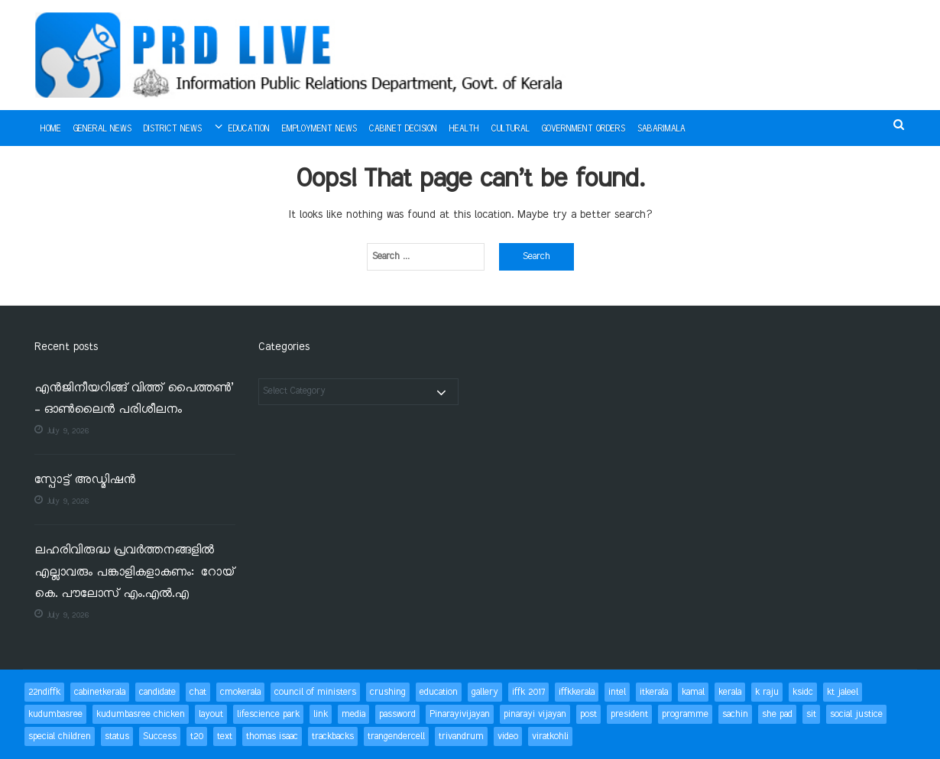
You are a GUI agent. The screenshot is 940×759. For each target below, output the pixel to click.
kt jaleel (842, 692)
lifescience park (268, 714)
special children (59, 736)
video (508, 736)
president (629, 714)
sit (811, 714)
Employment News (319, 129)
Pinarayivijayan (459, 714)
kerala (729, 692)
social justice (856, 714)
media (353, 714)
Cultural (510, 129)
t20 (196, 736)
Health (464, 129)
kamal (693, 692)
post (588, 714)
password (397, 714)
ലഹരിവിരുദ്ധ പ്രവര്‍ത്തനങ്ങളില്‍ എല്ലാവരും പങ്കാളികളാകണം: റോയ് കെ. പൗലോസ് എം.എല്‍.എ (134, 572)
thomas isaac (272, 736)
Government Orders (583, 129)
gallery (485, 692)
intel (617, 692)
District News (173, 129)
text (224, 736)
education (439, 692)
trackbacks (333, 736)
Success (160, 736)
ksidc (803, 692)
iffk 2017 (528, 692)
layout (211, 714)
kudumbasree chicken (140, 714)
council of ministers (315, 692)
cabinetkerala (99, 692)
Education (249, 129)
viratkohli (550, 736)
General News (102, 129)
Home (51, 129)
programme (685, 714)
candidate (157, 692)
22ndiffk (44, 692)
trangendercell (396, 736)
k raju (767, 692)
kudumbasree (55, 714)
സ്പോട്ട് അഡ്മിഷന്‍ (84, 480)
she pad (777, 714)
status (117, 736)
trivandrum (461, 736)
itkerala (654, 692)
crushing (388, 692)
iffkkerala (577, 692)
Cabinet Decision (403, 129)
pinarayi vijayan (535, 714)
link (320, 714)
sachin (735, 714)
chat (198, 692)
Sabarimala (661, 129)
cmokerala (240, 692)
